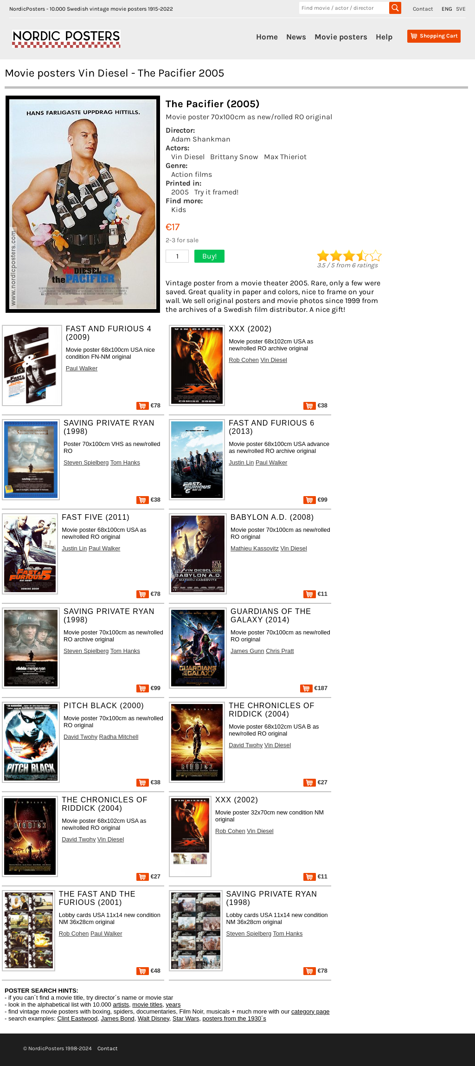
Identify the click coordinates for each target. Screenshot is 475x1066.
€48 (148, 970)
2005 (180, 191)
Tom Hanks (125, 462)
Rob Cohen (244, 359)
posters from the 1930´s (234, 1018)
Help (384, 36)
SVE (461, 9)
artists (121, 1004)
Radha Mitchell (119, 736)
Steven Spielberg (86, 462)
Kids (178, 209)
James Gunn (247, 650)
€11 (315, 593)
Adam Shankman (201, 139)
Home (267, 36)
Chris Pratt (280, 650)
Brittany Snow (234, 156)
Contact (423, 9)
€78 (148, 405)
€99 (315, 499)
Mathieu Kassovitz (255, 548)
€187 (313, 688)
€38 (315, 405)
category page (310, 1011)
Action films (191, 174)
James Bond (117, 1018)
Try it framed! (216, 191)
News (296, 36)
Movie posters (341, 36)
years (173, 1004)
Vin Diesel (188, 156)
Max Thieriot (285, 156)
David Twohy (80, 736)
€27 (315, 782)
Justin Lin (241, 462)
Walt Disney (153, 1018)
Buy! (209, 256)
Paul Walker (82, 368)
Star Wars (186, 1018)
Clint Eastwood (77, 1018)
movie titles (147, 1004)
